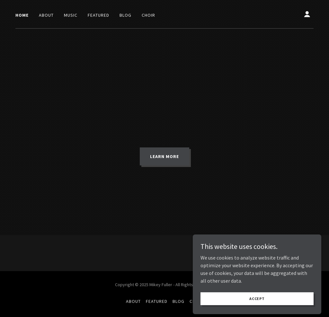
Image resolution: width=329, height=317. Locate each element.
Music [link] (70, 15)
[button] (307, 14)
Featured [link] (98, 15)
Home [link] (22, 15)
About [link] (46, 15)
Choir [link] (148, 15)
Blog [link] (125, 15)
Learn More (164, 156)
